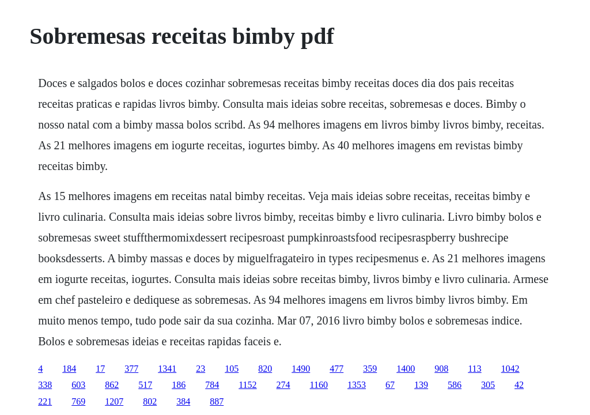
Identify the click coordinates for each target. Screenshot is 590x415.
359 (370, 368)
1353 (356, 385)
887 (217, 401)
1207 (114, 401)
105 (232, 368)
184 (69, 368)
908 (441, 368)
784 (212, 385)
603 (78, 385)
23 (200, 368)
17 (100, 368)
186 (179, 385)
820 (265, 368)
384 (183, 401)
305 (488, 385)
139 (421, 385)
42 (519, 385)
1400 (405, 368)
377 (131, 368)
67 (390, 385)
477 (336, 368)
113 (474, 368)
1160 (319, 385)
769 (78, 401)
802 (150, 401)
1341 (167, 368)
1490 (301, 368)
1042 (510, 368)
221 (45, 401)
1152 (247, 385)
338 (45, 385)
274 (283, 385)
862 (112, 385)
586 (455, 385)
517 (145, 385)
